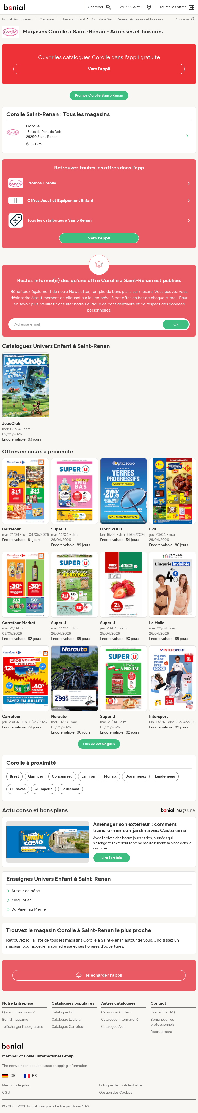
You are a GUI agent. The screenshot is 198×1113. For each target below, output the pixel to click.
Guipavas (18, 789)
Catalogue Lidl (63, 1012)
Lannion (88, 776)
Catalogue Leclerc (66, 1019)
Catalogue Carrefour (68, 1026)
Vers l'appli (99, 68)
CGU (6, 1092)
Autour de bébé (23, 890)
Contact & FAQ (163, 1012)
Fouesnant (70, 789)
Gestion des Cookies (116, 1092)
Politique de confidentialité (120, 1085)
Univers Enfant (73, 19)
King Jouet (18, 900)
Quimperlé (44, 789)
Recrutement (161, 1032)
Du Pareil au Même (26, 909)
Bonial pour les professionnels (163, 1022)
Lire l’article (111, 858)
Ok (175, 324)
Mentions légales (15, 1085)
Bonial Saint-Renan (17, 19)
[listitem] (25, 397)
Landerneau (165, 776)
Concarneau (62, 776)
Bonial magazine (15, 1019)
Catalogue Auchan (116, 1012)
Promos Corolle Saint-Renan (99, 95)
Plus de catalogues (99, 744)
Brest (14, 776)
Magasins (47, 19)
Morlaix (110, 776)
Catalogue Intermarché (119, 1019)
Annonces (186, 19)
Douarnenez (136, 776)
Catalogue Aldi (112, 1026)
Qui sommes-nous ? (18, 1012)
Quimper (35, 776)
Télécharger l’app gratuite (22, 1026)
